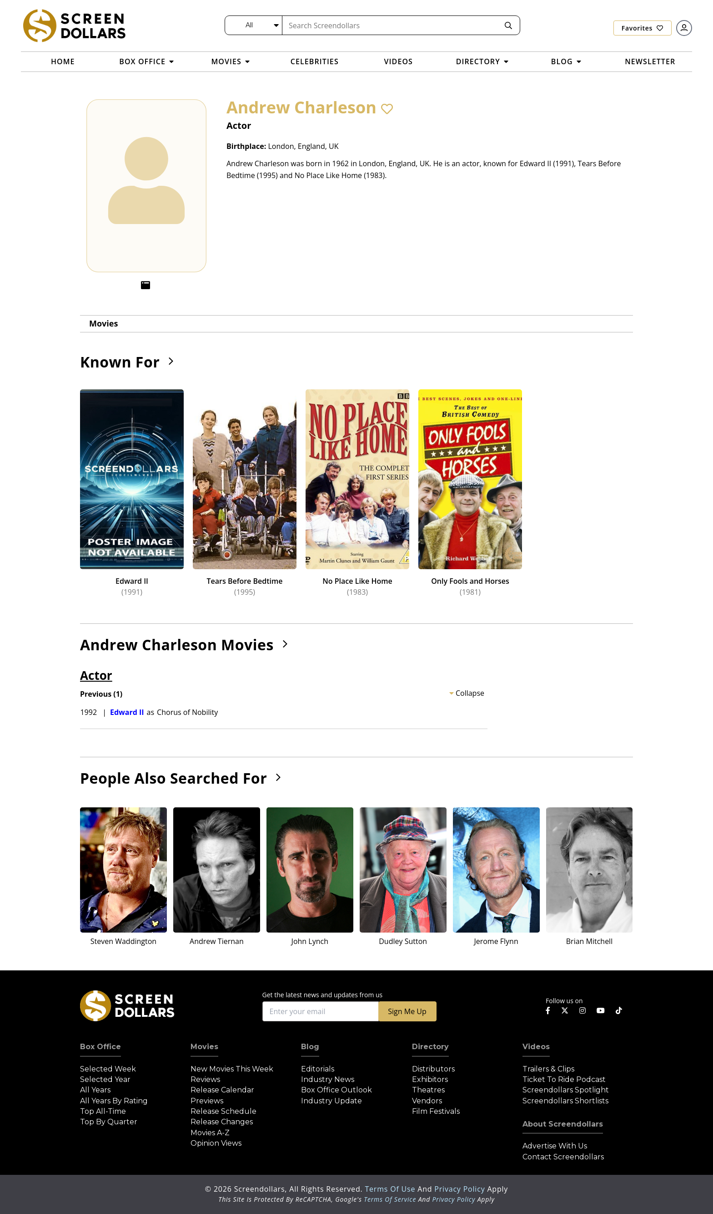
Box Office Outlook (336, 1090)
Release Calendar (222, 1090)
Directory (430, 1046)
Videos (536, 1046)
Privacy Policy (460, 1189)
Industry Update (331, 1101)
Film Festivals (436, 1111)
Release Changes (222, 1121)
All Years (95, 1090)
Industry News (327, 1079)
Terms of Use (391, 1189)
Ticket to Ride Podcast (564, 1079)
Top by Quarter (108, 1121)
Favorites (642, 28)
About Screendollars (562, 1124)
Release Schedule (223, 1111)
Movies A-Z (210, 1132)
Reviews (205, 1079)
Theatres (428, 1090)
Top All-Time (103, 1111)
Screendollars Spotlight (565, 1090)
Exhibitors (430, 1079)
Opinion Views (216, 1143)
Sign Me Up (407, 1011)
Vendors (427, 1101)
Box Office (100, 1046)
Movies (103, 323)
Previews (207, 1101)
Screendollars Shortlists (565, 1101)
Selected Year (105, 1079)
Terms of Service (390, 1199)
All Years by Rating (114, 1101)
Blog (310, 1046)
